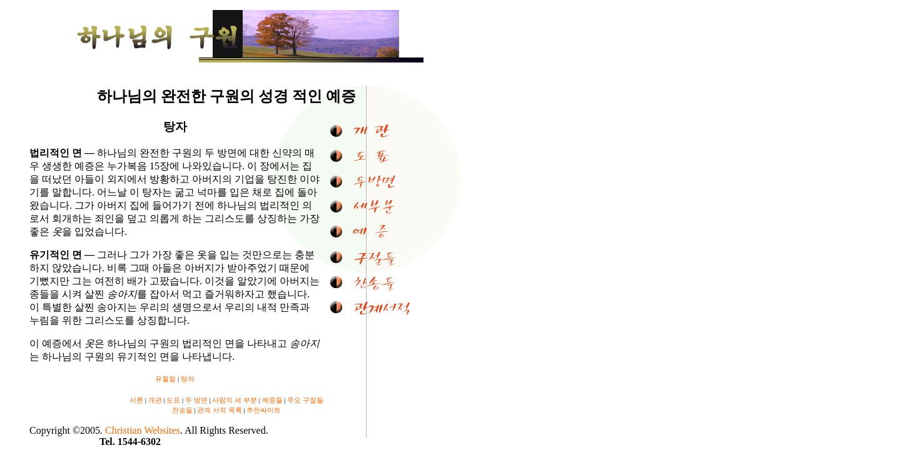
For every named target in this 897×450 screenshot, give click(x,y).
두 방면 (196, 400)
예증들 (272, 400)
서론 (136, 400)
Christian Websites (142, 430)
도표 (173, 400)
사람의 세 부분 (234, 400)
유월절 (165, 378)
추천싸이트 (263, 410)
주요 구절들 (305, 400)
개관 (155, 400)
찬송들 (182, 410)
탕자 (188, 378)
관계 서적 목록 (219, 410)
